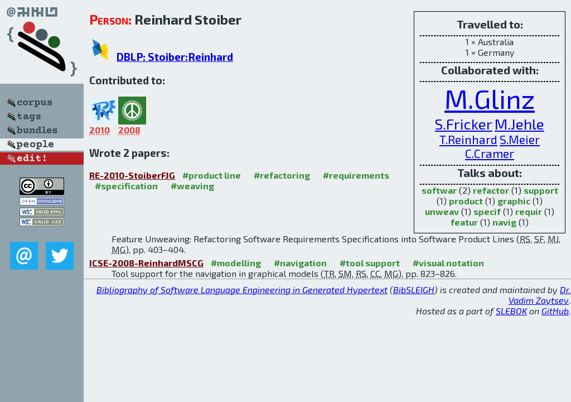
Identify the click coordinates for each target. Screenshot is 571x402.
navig (504, 222)
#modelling (236, 262)
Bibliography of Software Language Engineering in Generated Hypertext (242, 289)
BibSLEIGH (413, 289)
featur (464, 222)
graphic (513, 200)
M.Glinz (489, 98)
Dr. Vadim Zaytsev (540, 294)
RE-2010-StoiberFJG (132, 175)
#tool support (370, 262)
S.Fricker (463, 123)
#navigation (300, 262)
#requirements (356, 175)
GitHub (555, 310)
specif (487, 211)
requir (528, 211)
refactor (491, 190)
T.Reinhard (468, 139)
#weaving (192, 185)
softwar (439, 190)
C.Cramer (489, 153)
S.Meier (520, 139)
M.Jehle (519, 123)
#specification (126, 185)
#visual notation (448, 262)
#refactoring (282, 175)
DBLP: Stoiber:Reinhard (175, 56)
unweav (442, 211)
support (541, 190)
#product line (211, 175)
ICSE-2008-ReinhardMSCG (146, 262)
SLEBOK (511, 310)
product (466, 200)
